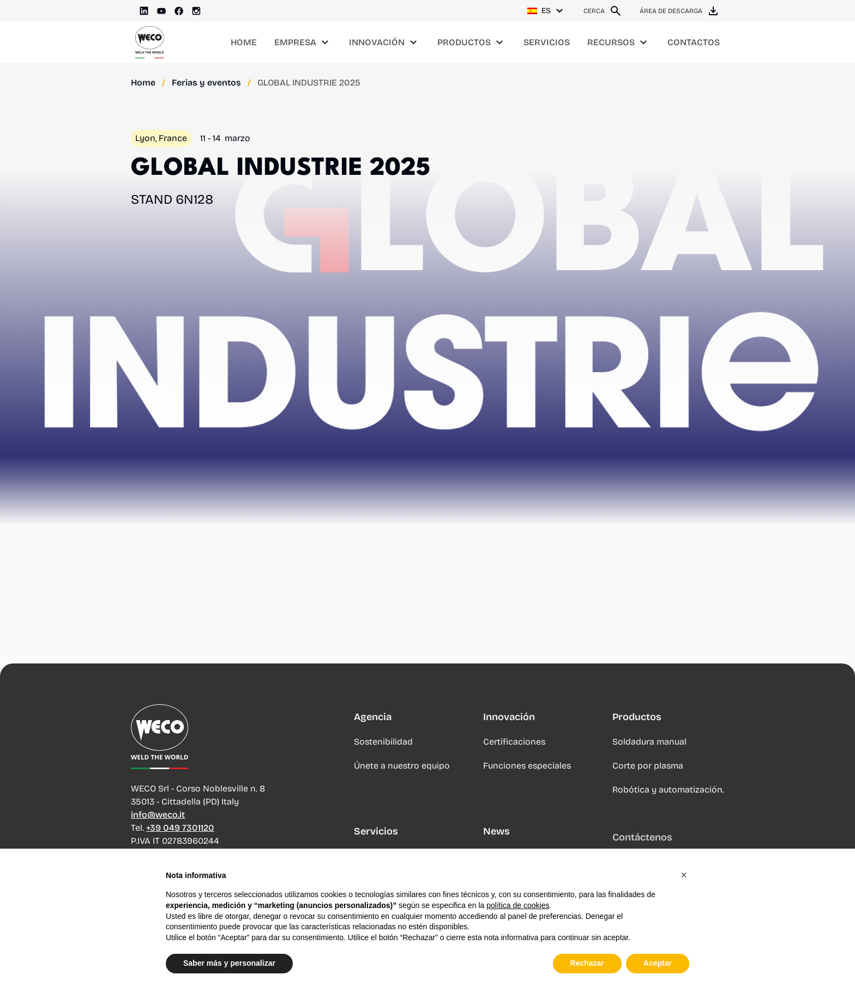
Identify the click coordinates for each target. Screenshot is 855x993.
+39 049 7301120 (180, 829)
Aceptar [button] (657, 963)
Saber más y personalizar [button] (229, 963)
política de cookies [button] (517, 905)
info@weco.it (158, 816)
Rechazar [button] (587, 963)
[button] (684, 875)
